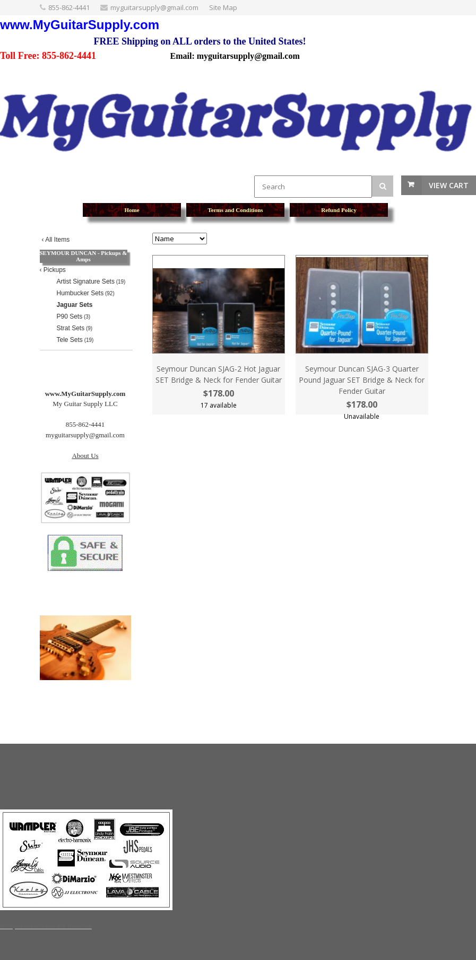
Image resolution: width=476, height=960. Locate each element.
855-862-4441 (69, 7)
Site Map (223, 7)
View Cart (449, 185)
